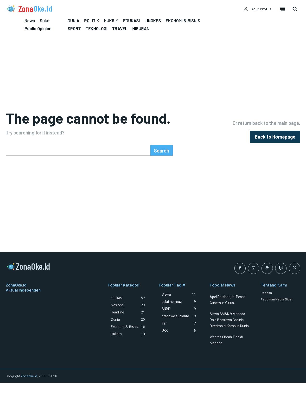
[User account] (257, 9)
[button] (295, 9)
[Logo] (76, 9)
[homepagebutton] (275, 146)
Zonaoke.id (29, 394)
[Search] (161, 168)
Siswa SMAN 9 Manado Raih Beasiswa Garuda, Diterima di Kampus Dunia (229, 338)
